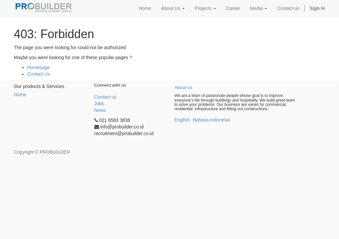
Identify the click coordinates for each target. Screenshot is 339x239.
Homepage (38, 67)
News (100, 110)
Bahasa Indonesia (211, 119)
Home (20, 94)
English (182, 119)
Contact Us (38, 74)
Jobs (99, 103)
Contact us (105, 97)
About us (183, 87)
